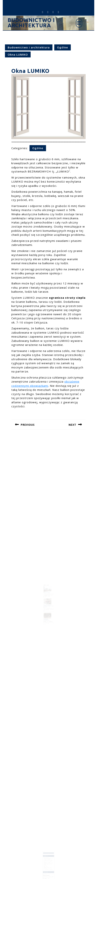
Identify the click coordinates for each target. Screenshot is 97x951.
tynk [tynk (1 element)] (44, 873)
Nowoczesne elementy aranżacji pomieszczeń (48, 864)
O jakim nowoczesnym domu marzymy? (48, 865)
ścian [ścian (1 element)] (46, 873)
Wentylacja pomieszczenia (47, 614)
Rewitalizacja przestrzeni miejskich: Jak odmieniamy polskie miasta (48, 857)
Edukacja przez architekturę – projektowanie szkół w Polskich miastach (48, 860)
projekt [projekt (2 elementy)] (51, 872)
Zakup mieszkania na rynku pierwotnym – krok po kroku (49, 603)
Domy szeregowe (47, 592)
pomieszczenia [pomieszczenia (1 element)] (48, 872)
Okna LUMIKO (46, 863)
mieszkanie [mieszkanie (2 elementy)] (45, 872)
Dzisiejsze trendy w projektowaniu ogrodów (48, 861)
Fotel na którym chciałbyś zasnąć (48, 859)
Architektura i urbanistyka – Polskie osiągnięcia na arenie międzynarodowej (48, 858)
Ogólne (62, 47)
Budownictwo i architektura (31, 22)
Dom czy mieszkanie (46, 856)
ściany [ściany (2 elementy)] (48, 873)
